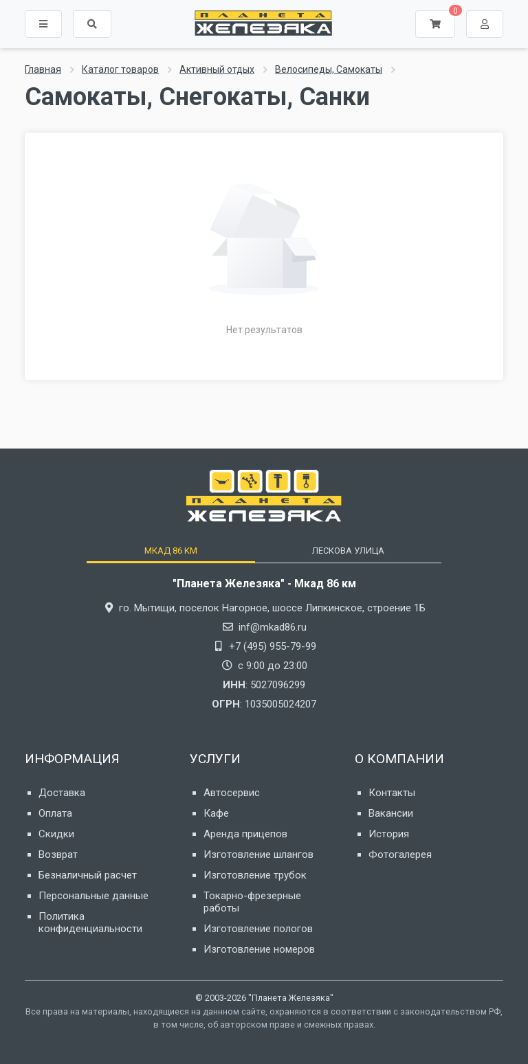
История (388, 834)
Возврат (58, 854)
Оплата (55, 813)
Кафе (216, 813)
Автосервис (232, 792)
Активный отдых (216, 69)
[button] (92, 24)
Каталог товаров (120, 69)
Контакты (391, 792)
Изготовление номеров (259, 949)
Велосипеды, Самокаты (328, 69)
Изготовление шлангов (259, 854)
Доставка (61, 792)
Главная (43, 69)
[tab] (170, 550)
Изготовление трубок (255, 875)
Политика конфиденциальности (90, 922)
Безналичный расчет (87, 875)
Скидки (56, 834)
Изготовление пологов (258, 928)
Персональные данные (93, 896)
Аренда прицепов (245, 834)
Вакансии (390, 813)
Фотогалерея (400, 854)
